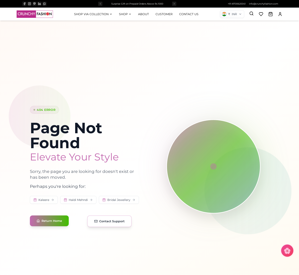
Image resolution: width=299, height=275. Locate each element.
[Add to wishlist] (261, 14)
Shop (125, 14)
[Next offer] (174, 4)
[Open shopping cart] (270, 14)
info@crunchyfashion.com (263, 3)
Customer (164, 14)
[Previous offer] (100, 4)
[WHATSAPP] (44, 4)
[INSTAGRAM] (29, 4)
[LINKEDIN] (39, 4)
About (143, 14)
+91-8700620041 (237, 3)
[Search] (251, 13)
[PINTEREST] (34, 4)
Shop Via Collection (93, 14)
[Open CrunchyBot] (287, 250)
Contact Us (189, 14)
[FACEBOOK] (24, 4)
